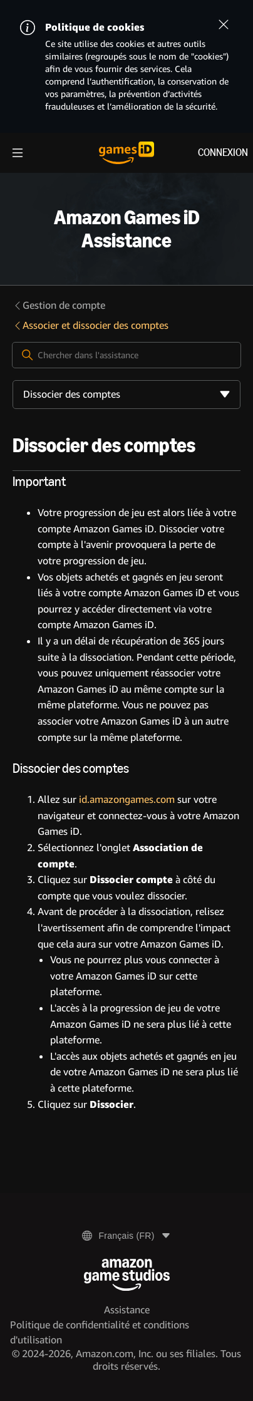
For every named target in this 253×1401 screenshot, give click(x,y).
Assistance (127, 1309)
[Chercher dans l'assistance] (126, 355)
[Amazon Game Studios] (127, 1275)
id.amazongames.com (127, 799)
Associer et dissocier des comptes (90, 325)
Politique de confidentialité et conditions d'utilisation (99, 1332)
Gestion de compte (59, 305)
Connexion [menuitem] (223, 152)
